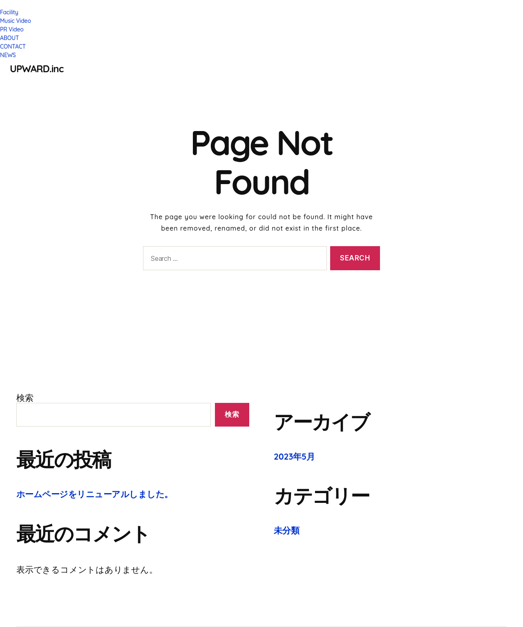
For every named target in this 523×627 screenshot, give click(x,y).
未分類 (286, 530)
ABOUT (9, 38)
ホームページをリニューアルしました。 (94, 494)
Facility (9, 12)
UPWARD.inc (36, 68)
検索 (25, 397)
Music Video (15, 20)
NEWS (8, 55)
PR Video (12, 29)
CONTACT (13, 46)
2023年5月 (294, 456)
